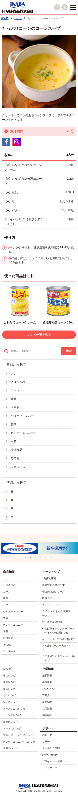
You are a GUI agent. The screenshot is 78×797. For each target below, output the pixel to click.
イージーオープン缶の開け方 (58, 639)
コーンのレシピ (12, 715)
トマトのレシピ (12, 728)
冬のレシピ (9, 695)
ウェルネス (18, 466)
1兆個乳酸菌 (49, 578)
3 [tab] (36, 558)
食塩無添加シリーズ (53, 591)
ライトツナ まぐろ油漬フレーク (57, 613)
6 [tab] (52, 558)
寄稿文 (46, 695)
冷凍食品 (16, 449)
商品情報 (9, 571)
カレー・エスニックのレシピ (19, 741)
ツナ (13, 373)
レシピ (7, 669)
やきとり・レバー (22, 415)
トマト (15, 407)
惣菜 (13, 424)
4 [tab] (41, 558)
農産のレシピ (10, 721)
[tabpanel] (57, 548)
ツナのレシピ (10, 702)
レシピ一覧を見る (39, 334)
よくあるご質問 (51, 748)
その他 (15, 458)
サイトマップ (49, 768)
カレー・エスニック (24, 432)
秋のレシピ (9, 688)
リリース (47, 741)
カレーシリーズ (51, 604)
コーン (15, 390)
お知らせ (47, 734)
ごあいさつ (48, 688)
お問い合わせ (49, 754)
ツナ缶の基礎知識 (52, 622)
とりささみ (18, 381)
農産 (13, 398)
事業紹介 (47, 702)
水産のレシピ (10, 748)
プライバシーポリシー (54, 761)
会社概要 (47, 682)
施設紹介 (47, 715)
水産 (13, 441)
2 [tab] (31, 558)
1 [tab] (26, 558)
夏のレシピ (9, 682)
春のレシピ (9, 675)
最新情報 (47, 675)
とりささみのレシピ (14, 708)
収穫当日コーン (51, 598)
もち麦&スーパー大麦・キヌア (58, 647)
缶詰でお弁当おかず (53, 585)
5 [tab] (46, 558)
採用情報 (47, 708)
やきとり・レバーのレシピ (18, 735)
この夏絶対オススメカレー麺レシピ (58, 658)
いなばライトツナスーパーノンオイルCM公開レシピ (58, 630)
